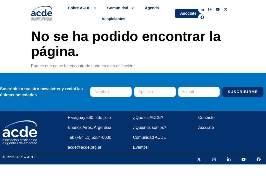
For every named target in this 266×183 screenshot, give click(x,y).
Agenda (152, 8)
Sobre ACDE (82, 8)
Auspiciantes (113, 19)
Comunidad (121, 8)
